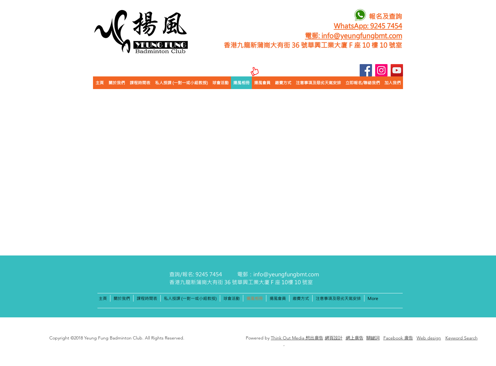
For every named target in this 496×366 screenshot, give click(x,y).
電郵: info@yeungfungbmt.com (353, 35)
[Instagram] (381, 70)
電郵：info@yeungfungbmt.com (278, 274)
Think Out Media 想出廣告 (297, 338)
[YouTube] (397, 70)
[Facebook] (366, 70)
